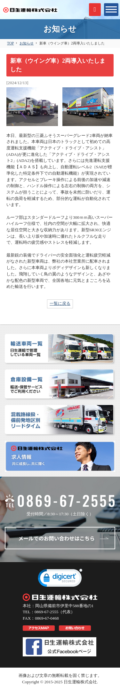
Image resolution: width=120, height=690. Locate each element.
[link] (60, 579)
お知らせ (27, 43)
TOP (10, 43)
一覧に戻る (60, 303)
